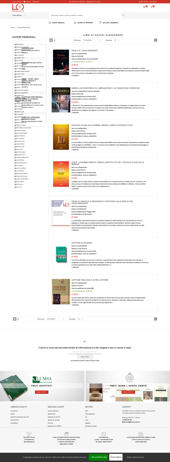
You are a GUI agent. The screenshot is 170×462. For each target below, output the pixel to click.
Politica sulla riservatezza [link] (135, 457)
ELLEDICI (80, 285)
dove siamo (15, 420)
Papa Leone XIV (20, 154)
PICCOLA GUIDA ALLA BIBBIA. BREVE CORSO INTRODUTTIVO (102, 125)
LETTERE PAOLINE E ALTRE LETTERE (89, 280)
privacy (50, 423)
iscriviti (85, 357)
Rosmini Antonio (20, 168)
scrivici (28, 1)
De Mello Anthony (21, 85)
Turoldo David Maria (21, 179)
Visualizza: (108, 40)
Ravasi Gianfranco (21, 163)
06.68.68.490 (127, 420)
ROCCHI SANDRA (94, 91)
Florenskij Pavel (20, 98)
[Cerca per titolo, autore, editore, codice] (139, 15)
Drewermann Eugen (21, 90)
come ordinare (53, 411)
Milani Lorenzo (19, 138)
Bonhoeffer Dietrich (21, 63)
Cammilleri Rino (20, 68)
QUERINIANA (81, 209)
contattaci (14, 423)
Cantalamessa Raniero (22, 71)
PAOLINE (80, 56)
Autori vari (18, 187)
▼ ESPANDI (75, 75)
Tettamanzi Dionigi (21, 176)
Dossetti (17, 87)
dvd (86, 420)
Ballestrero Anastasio (22, 47)
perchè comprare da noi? (20, 417)
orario (36, 1)
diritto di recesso (54, 420)
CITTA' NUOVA (82, 248)
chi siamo (14, 411)
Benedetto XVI (19, 58)
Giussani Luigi (19, 111)
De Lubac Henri (20, 82)
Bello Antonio (19, 55)
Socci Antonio (19, 171)
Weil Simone (19, 184)
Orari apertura (103, 437)
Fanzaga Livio (19, 95)
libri (86, 411)
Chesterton (18, 76)
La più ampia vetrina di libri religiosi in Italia (141, 437)
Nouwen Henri (19, 144)
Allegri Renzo (19, 44)
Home (13, 27)
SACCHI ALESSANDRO (79, 53)
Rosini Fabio (19, 165)
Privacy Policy (95, 360)
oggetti (87, 423)
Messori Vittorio (20, 136)
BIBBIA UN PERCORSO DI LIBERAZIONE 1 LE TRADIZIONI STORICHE (105, 88)
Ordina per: (77, 40)
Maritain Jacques (20, 130)
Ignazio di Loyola (20, 125)
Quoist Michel (19, 160)
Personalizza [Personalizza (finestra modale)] (115, 457)
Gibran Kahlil (19, 106)
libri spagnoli (90, 414)
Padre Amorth (19, 146)
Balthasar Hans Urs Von (22, 50)
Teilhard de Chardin (21, 173)
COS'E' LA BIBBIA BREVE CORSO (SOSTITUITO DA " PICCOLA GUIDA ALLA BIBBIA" (107, 163)
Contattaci (18, 1)
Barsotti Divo (19, 52)
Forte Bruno (19, 103)
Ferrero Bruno (19, 101)
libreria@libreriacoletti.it (132, 422)
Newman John (20, 141)
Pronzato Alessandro (22, 157)
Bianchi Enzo (19, 60)
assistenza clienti (54, 417)
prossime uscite (90, 426)
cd (86, 417)
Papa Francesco (20, 152)
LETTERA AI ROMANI (81, 243)
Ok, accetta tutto (98, 457)
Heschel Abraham (21, 122)
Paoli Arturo (19, 149)
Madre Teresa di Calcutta (23, 128)
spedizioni (51, 414)
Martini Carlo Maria (21, 133)
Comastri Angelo (20, 79)
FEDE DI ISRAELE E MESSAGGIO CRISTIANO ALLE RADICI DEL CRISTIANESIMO (102, 202)
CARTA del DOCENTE (77, 1)
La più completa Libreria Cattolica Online (66, 437)
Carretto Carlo (19, 74)
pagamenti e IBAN (54, 426)
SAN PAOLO (81, 131)
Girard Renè (19, 109)
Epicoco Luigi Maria (21, 93)
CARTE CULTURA (94, 1)
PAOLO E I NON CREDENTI (84, 51)
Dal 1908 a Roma (29, 437)
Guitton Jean (19, 120)
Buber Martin (19, 66)
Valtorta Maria (19, 181)
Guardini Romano (21, 117)
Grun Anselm (19, 114)
